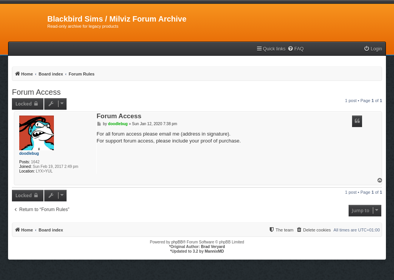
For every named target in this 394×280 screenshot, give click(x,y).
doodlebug (29, 153)
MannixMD (214, 251)
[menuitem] (295, 49)
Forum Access (36, 92)
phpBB (177, 242)
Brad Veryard (213, 247)
